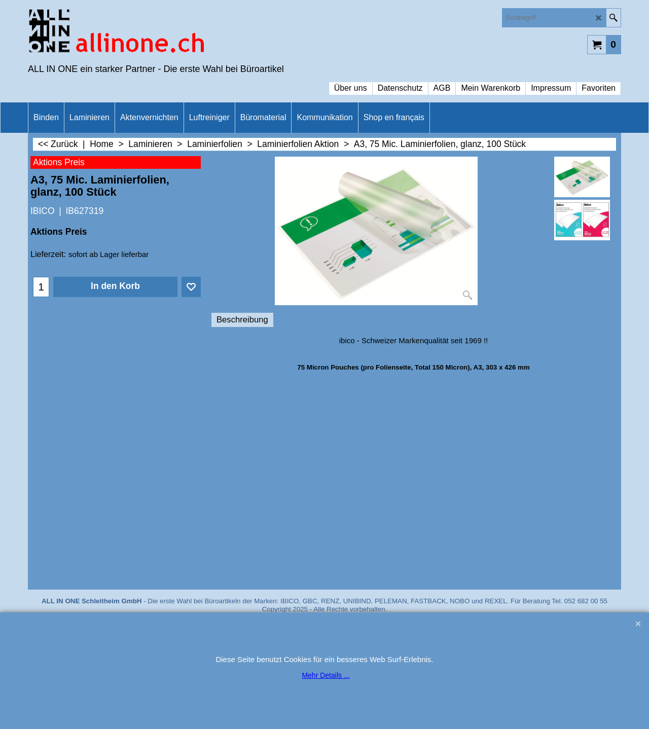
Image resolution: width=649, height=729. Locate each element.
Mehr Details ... (325, 675)
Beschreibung (242, 319)
